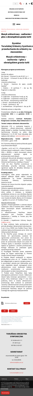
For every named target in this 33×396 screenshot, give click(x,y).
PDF (4, 310)
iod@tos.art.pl (5, 222)
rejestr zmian (5, 324)
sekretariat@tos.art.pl (23, 136)
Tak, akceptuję (5, 393)
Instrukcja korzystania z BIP (16, 12)
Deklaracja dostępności (16, 9)
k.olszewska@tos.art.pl (16, 373)
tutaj (13, 387)
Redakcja (16, 15)
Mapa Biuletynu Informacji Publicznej (16, 18)
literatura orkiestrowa (11, 303)
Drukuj (13, 310)
